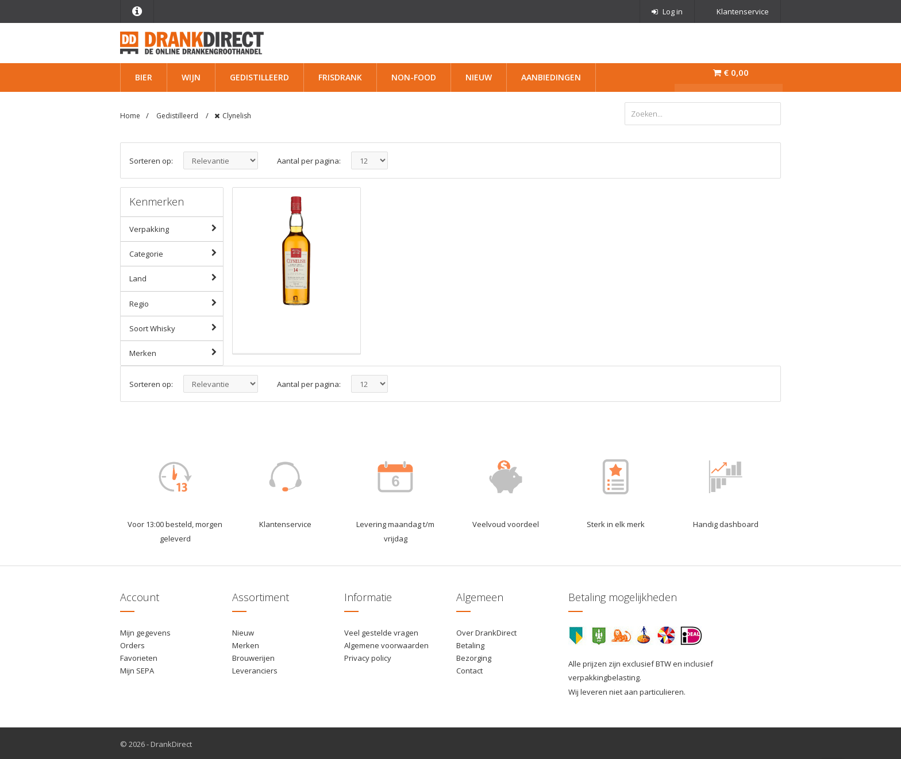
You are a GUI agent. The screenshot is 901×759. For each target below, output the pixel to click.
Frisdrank (340, 77)
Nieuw (478, 77)
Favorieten (138, 656)
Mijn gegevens (145, 631)
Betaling (470, 643)
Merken (176, 350)
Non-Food (413, 77)
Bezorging (473, 656)
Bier (143, 77)
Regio (176, 301)
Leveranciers (255, 669)
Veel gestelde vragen (381, 631)
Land (176, 276)
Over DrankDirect (486, 631)
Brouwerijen (253, 656)
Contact (469, 669)
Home (130, 116)
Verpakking (176, 227)
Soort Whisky (176, 325)
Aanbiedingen (551, 77)
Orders (132, 643)
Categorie (176, 251)
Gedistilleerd (259, 77)
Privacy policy (367, 656)
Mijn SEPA (137, 669)
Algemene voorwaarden (386, 643)
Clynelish (236, 116)
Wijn (191, 77)
